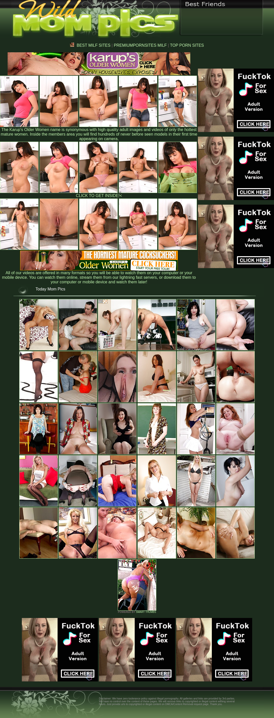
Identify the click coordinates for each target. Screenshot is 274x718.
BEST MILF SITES (90, 45)
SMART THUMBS (146, 612)
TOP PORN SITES (187, 45)
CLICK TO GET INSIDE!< (99, 195)
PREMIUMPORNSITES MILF (140, 45)
